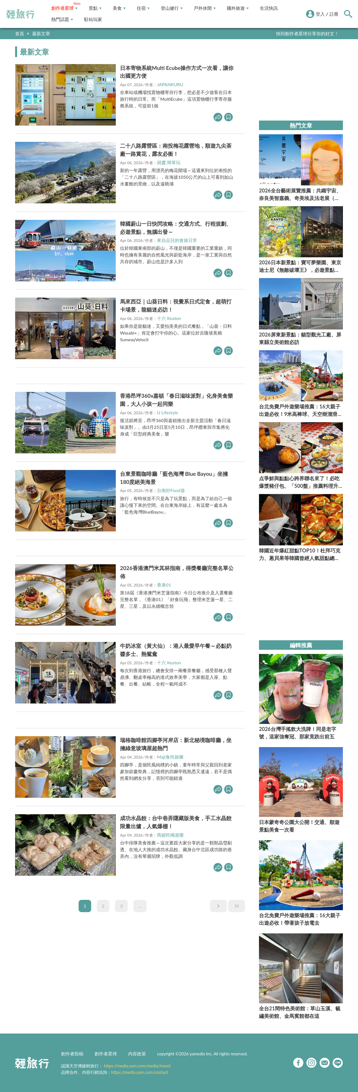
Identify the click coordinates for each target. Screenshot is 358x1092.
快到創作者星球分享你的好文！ (307, 33)
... (140, 906)
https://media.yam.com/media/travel (137, 1065)
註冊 (333, 14)
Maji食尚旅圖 (170, 756)
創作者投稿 (72, 1053)
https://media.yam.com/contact (139, 1072)
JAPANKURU (170, 84)
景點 (95, 8)
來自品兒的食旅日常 (177, 240)
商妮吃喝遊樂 (170, 834)
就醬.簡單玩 (168, 162)
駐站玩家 (93, 19)
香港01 (164, 584)
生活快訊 (269, 8)
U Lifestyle (167, 412)
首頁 (19, 33)
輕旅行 (20, 14)
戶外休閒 (205, 8)
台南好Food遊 (171, 490)
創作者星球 (64, 8)
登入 (320, 14)
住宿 (143, 8)
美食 (119, 8)
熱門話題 (62, 19)
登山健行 (172, 8)
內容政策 (137, 1053)
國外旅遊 (238, 8)
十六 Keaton (169, 318)
